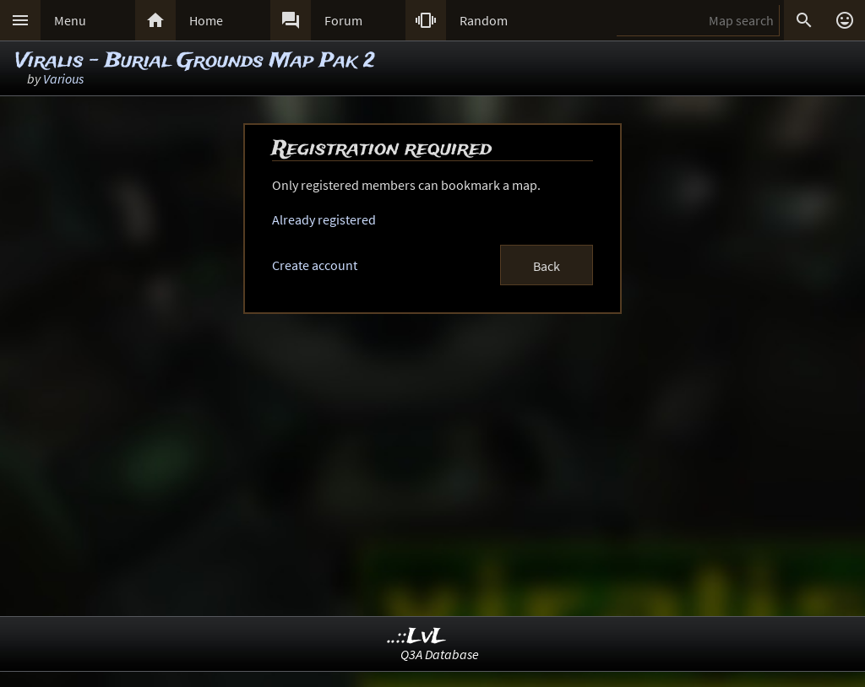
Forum (343, 20)
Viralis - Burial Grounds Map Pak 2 (195, 61)
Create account (314, 265)
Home (206, 20)
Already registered (324, 219)
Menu (70, 20)
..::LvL (417, 637)
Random (484, 20)
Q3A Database (439, 654)
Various (63, 78)
